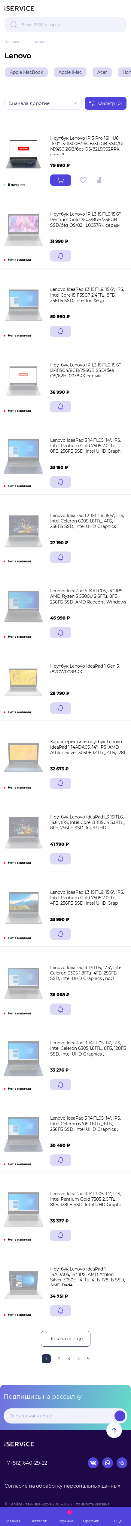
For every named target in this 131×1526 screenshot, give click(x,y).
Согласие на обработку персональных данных (62, 1486)
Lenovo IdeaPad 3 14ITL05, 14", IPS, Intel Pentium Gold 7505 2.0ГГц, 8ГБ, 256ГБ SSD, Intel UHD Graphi (86, 446)
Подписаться (119, 1415)
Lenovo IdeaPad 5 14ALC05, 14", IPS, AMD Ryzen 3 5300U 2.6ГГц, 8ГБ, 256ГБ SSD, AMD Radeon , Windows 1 (88, 599)
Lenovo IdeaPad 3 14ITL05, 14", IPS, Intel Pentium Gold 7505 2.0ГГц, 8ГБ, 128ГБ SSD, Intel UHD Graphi (85, 1199)
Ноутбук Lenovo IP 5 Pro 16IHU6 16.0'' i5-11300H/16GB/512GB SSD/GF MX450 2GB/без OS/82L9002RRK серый (87, 146)
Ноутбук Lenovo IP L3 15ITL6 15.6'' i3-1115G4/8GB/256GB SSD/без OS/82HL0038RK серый (85, 370)
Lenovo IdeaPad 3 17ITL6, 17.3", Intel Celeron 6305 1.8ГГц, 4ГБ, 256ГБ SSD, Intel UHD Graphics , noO (86, 973)
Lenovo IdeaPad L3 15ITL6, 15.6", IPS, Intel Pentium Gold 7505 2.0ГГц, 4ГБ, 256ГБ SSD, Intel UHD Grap (87, 898)
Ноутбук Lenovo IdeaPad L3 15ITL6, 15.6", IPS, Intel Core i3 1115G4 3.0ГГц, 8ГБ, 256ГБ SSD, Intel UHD (87, 822)
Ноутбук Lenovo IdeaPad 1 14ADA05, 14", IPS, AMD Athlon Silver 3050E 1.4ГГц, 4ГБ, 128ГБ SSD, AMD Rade (87, 1277)
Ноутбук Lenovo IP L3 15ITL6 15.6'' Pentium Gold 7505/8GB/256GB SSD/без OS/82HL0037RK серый (85, 219)
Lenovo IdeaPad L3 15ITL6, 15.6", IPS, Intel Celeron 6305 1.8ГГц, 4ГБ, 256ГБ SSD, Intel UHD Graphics (87, 521)
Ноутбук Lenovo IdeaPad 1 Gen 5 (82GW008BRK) (84, 668)
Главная (12, 42)
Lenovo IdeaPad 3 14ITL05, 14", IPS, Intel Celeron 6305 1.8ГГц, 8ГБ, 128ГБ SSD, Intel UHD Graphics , (88, 1048)
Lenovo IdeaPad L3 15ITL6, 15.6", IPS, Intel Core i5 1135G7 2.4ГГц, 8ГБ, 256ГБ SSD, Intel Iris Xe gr (87, 295)
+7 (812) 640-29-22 (26, 1463)
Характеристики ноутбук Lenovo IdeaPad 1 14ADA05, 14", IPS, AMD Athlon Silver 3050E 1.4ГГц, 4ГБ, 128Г (88, 747)
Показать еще (65, 1339)
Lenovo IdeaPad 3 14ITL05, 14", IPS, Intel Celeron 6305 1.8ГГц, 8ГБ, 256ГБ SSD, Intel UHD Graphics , (85, 1123)
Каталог (39, 42)
